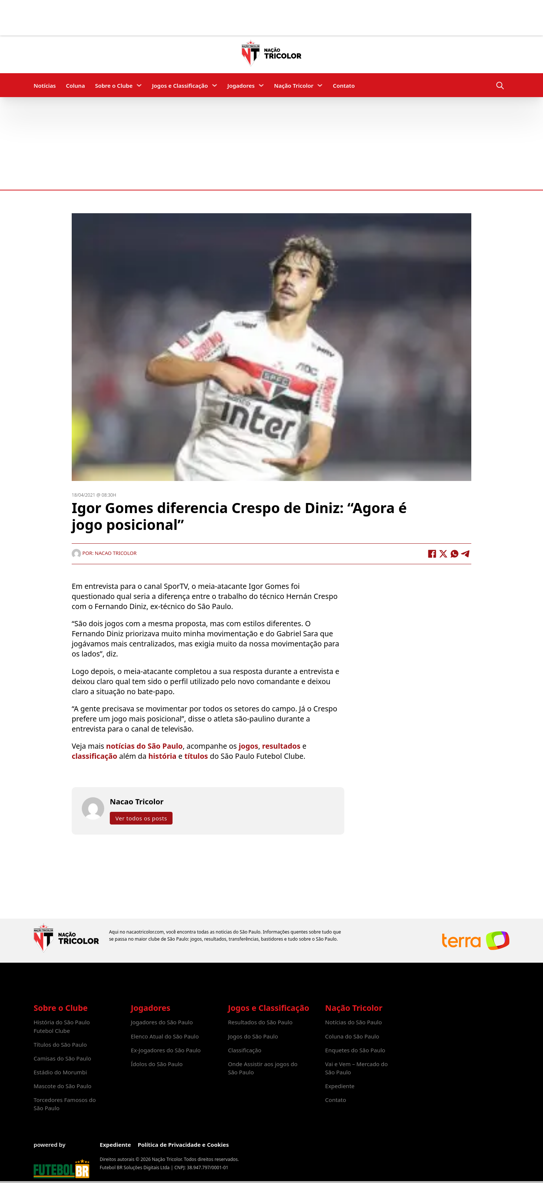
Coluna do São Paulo (352, 1036)
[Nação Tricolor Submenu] (320, 85)
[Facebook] (432, 553)
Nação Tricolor (293, 85)
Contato (344, 85)
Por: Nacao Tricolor (104, 552)
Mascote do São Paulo (62, 1086)
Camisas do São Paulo (62, 1058)
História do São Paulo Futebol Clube (62, 1026)
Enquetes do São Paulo (355, 1050)
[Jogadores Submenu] (261, 85)
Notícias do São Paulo (353, 1022)
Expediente (340, 1086)
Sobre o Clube (114, 85)
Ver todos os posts (141, 818)
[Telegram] (465, 553)
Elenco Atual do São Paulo (165, 1036)
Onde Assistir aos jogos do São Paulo (262, 1068)
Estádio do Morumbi (60, 1072)
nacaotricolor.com (145, 932)
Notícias (45, 85)
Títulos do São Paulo (60, 1044)
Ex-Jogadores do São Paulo (166, 1050)
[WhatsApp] (454, 553)
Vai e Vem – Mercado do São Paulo (356, 1068)
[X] (443, 553)
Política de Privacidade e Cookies (183, 1144)
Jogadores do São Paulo (162, 1022)
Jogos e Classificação (180, 85)
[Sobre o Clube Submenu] (139, 85)
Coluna (75, 85)
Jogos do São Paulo (253, 1036)
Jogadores (241, 85)
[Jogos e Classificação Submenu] (214, 85)
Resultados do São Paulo (260, 1022)
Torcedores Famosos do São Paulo (65, 1104)
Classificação (244, 1050)
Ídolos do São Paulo (157, 1064)
